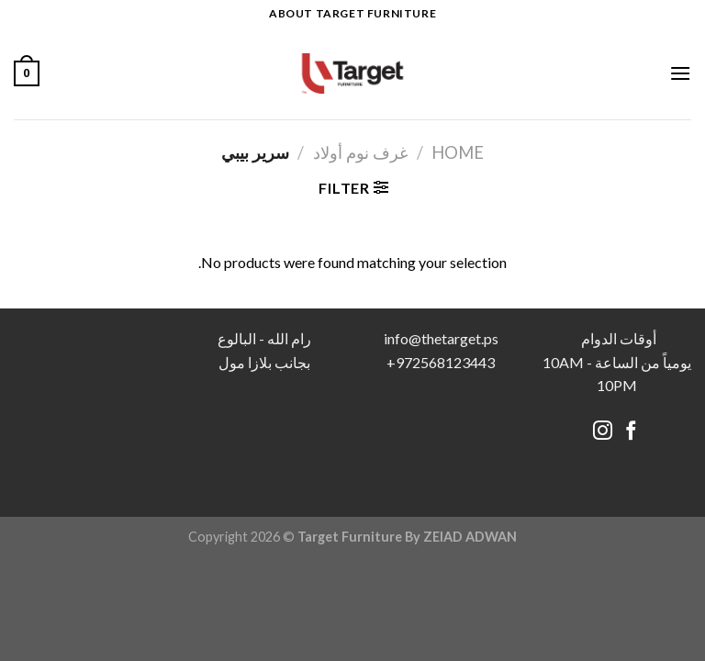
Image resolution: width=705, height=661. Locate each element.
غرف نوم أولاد (360, 152)
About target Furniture (352, 13)
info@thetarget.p (438, 338)
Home (457, 152)
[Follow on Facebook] (631, 432)
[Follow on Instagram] (602, 432)
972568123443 (445, 362)
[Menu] (680, 72)
